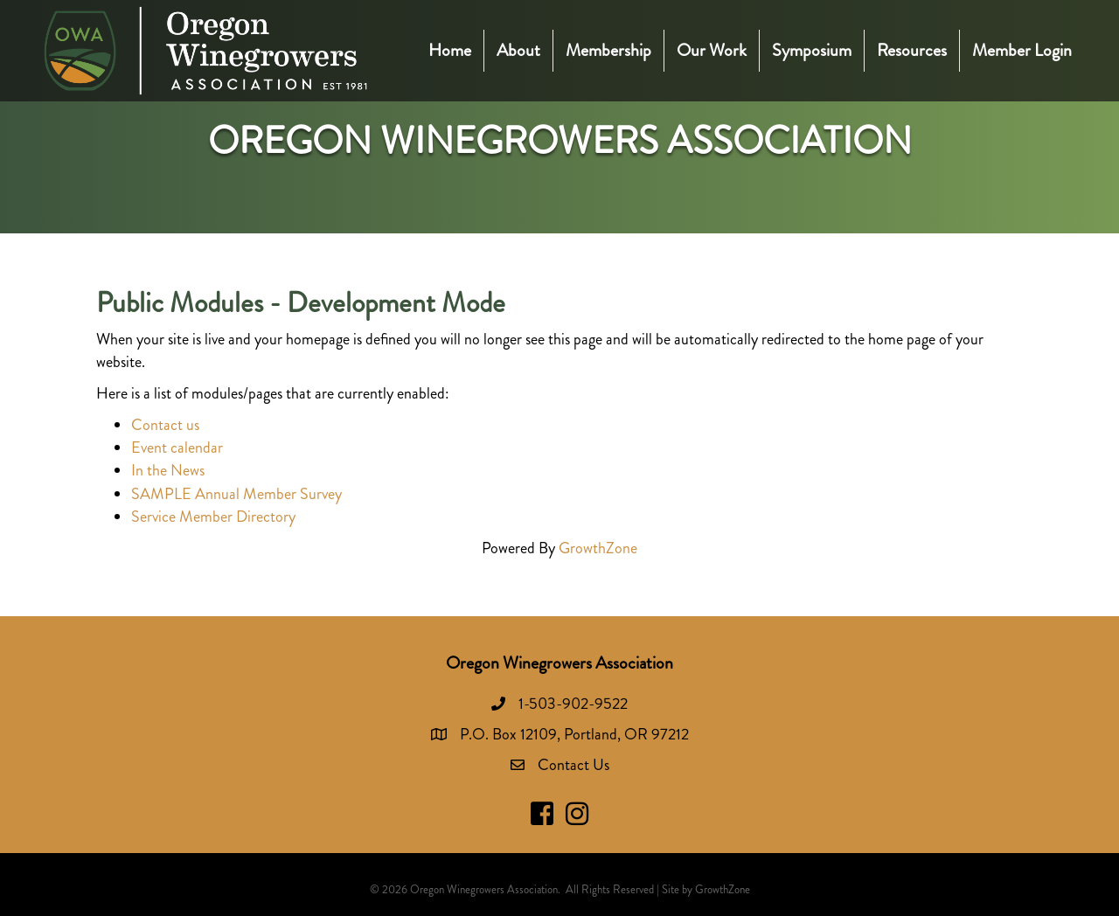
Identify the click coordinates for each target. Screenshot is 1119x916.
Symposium (811, 50)
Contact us (165, 424)
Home (449, 50)
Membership (608, 50)
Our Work (712, 50)
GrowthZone (598, 548)
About (518, 50)
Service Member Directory (213, 516)
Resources (912, 50)
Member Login (1022, 50)
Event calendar (177, 447)
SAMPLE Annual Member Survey (236, 493)
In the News (168, 470)
